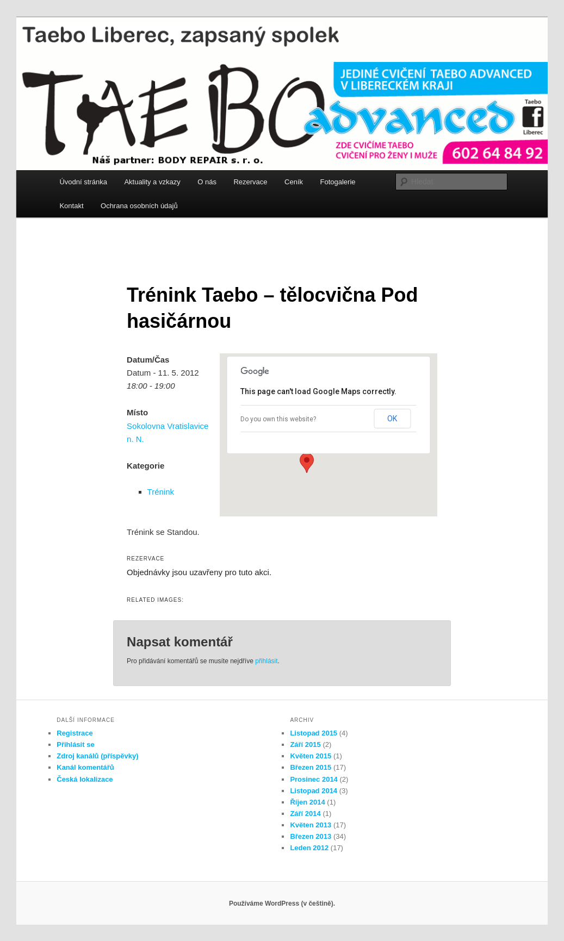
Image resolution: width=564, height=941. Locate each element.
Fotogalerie (338, 182)
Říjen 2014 (307, 802)
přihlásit (266, 661)
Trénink (160, 491)
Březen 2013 (310, 836)
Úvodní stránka (83, 182)
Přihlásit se (75, 744)
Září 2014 (305, 813)
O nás (206, 182)
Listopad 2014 (313, 791)
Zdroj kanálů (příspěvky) (97, 756)
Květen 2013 (310, 825)
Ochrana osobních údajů (139, 206)
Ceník (293, 182)
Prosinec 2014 (313, 779)
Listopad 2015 (313, 733)
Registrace (74, 733)
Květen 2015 (310, 756)
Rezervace (250, 182)
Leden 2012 (309, 848)
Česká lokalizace (85, 779)
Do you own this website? (278, 419)
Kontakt (71, 206)
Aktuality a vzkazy (152, 182)
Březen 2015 (310, 767)
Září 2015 (305, 744)
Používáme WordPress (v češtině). (282, 903)
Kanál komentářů (85, 767)
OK (392, 418)
